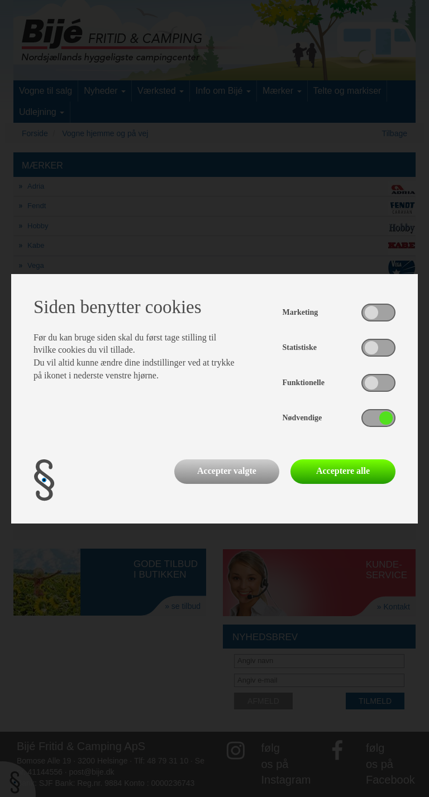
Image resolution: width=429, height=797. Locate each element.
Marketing (300, 312)
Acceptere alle (343, 471)
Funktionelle (304, 382)
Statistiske (300, 347)
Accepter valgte (226, 471)
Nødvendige (302, 418)
